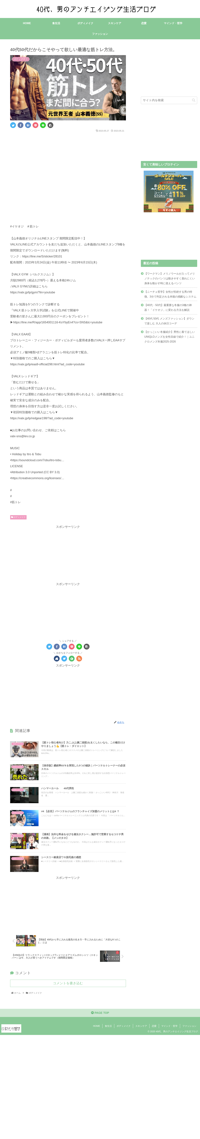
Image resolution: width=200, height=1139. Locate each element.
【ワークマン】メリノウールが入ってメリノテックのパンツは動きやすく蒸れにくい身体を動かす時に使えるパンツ (169, 278)
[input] (169, 100)
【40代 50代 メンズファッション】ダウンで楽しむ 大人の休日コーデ (169, 321)
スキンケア (141, 1028)
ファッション (189, 1028)
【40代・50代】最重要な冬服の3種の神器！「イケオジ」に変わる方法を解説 (168, 307)
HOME (96, 1028)
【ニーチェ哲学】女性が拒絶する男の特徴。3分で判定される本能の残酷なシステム (170, 294)
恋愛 (154, 1028)
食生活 (108, 1028)
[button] (194, 100)
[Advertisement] (68, 143)
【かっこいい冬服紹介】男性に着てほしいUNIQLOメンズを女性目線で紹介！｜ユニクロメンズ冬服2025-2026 (169, 336)
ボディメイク (18, 517)
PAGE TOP (100, 1015)
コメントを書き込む (68, 985)
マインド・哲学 (169, 1028)
